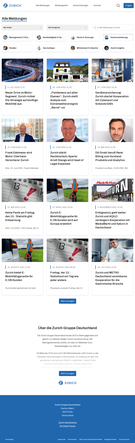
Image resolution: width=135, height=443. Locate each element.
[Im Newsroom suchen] (118, 5)
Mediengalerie (61, 5)
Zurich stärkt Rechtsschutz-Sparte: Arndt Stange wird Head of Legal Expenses (66, 158)
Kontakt (97, 5)
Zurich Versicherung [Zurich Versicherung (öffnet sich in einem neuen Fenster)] (68, 422)
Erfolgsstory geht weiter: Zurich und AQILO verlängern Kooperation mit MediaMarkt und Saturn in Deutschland (112, 220)
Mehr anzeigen (67, 301)
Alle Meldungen (43, 5)
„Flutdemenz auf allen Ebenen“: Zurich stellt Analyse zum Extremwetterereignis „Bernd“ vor (64, 100)
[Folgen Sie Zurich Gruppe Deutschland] (129, 5)
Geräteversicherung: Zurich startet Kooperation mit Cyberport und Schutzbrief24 (112, 98)
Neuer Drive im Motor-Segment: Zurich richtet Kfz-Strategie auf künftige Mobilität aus (21, 98)
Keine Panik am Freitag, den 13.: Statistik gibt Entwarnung (20, 216)
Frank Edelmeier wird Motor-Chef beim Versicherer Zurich (18, 156)
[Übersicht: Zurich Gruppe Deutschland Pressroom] (12, 5)
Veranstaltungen (80, 5)
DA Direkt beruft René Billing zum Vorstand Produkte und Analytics (110, 156)
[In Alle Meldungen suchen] (112, 27)
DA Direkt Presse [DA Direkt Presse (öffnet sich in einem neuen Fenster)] (67, 426)
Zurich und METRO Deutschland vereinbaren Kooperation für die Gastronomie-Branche (111, 278)
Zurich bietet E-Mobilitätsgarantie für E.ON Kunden (19, 276)
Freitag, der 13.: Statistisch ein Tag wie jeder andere (64, 276)
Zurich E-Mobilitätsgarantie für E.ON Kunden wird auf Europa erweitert (64, 218)
